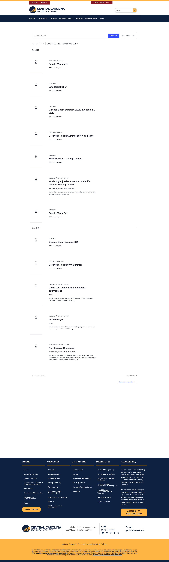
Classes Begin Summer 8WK (64, 242)
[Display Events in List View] (123, 36)
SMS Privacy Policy (104, 497)
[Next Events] (37, 43)
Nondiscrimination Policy (106, 474)
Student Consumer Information (55, 506)
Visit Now (76, 491)
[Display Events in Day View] (133, 36)
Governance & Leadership (33, 493)
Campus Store (78, 470)
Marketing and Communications (30, 498)
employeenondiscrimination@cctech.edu (51, 553)
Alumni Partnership (31, 474)
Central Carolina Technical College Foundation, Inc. (33, 483)
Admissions (43, 18)
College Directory (54, 483)
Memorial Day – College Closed (65, 158)
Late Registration (58, 87)
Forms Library (53, 487)
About (102, 18)
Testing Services (79, 483)
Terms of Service (103, 502)
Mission (26, 503)
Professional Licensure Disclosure (105, 479)
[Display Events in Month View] (128, 36)
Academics (53, 18)
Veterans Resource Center (82, 487)
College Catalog (54, 478)
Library (75, 474)
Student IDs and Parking (81, 478)
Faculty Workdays (58, 64)
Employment (28, 489)
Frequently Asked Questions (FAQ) (54, 492)
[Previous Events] (33, 43)
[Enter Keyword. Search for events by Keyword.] (70, 36)
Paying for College (65, 18)
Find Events (113, 35)
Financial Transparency (105, 470)
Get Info (102, 2)
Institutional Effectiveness (57, 497)
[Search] (134, 10)
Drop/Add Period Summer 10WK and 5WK (71, 136)
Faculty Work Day (58, 213)
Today (42, 43)
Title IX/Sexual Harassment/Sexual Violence (104, 491)
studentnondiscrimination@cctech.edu (107, 555)
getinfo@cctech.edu (135, 530)
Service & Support (91, 18)
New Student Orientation (62, 348)
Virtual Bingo (56, 319)
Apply (97, 2)
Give (107, 2)
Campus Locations (30, 478)
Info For (33, 18)
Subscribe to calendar (126, 382)
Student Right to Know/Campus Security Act (107, 485)
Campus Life (78, 18)
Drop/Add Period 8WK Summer (65, 265)
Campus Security (54, 474)
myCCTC (51, 501)
